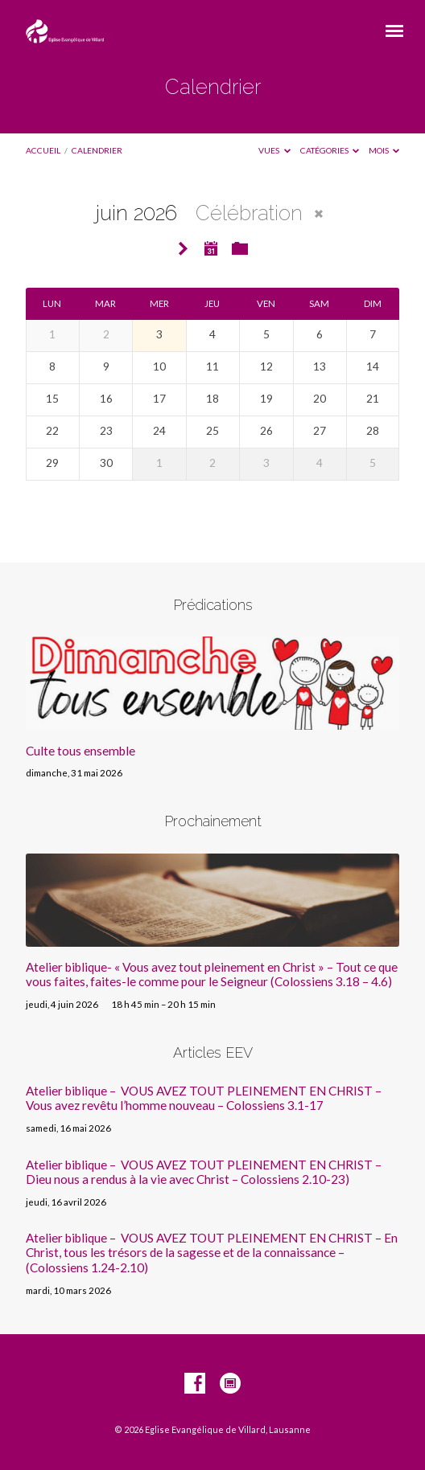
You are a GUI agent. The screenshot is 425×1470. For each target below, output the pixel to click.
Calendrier (97, 150)
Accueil (43, 150)
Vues (274, 150)
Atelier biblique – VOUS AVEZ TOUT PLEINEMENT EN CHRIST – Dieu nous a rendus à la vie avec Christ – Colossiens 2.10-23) (204, 1171)
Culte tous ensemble (80, 750)
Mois (384, 150)
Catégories (330, 150)
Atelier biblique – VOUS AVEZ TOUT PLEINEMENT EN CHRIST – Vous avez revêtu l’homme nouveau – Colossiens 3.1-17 (204, 1097)
